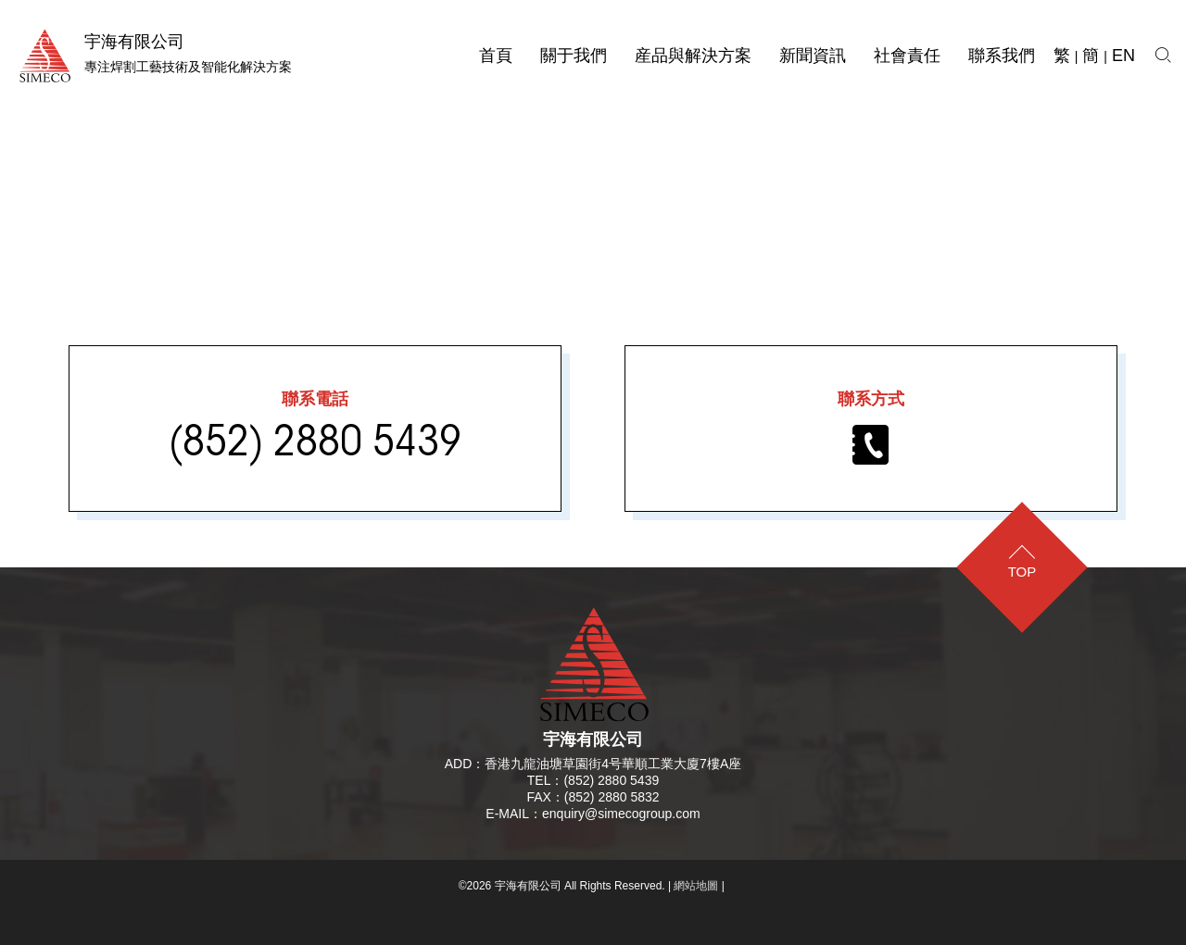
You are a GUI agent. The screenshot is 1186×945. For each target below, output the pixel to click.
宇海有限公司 (593, 739)
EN (1123, 55)
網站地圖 (696, 885)
